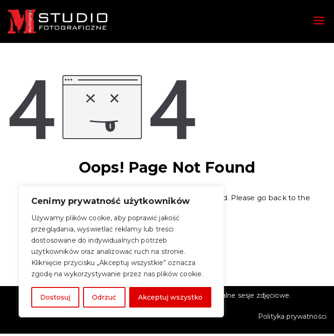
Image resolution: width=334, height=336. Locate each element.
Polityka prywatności (292, 316)
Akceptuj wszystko (170, 297)
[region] (121, 251)
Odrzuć (104, 297)
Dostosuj (55, 297)
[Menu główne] (319, 21)
